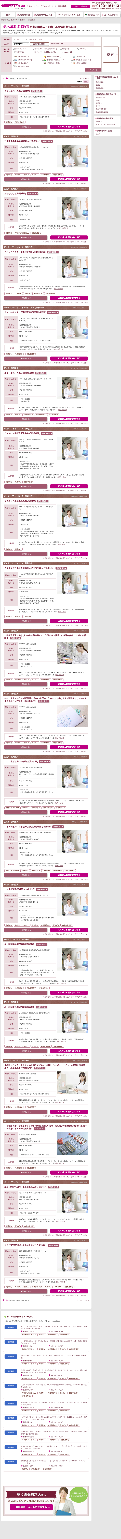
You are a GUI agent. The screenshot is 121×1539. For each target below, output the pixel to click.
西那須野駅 (99, 82)
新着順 (79, 82)
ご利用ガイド (93, 15)
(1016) (20, 63)
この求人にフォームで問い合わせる (69, 127)
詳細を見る (26, 127)
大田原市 (99, 103)
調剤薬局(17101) (19, 49)
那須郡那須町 (100, 97)
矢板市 (98, 100)
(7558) (53, 60)
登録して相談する (81, 6)
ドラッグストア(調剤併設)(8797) (45, 49)
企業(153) (81, 49)
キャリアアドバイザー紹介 (69, 15)
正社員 (16, 39)
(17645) (22, 60)
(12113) (79, 56)
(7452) (51, 63)
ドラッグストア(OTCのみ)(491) (44, 52)
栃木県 (98, 134)
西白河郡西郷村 (101, 109)
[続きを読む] (63, 228)
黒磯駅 (98, 85)
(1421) (21, 66)
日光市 (98, 106)
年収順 (86, 82)
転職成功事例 (24, 15)
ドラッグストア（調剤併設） (106, 124)
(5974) (81, 60)
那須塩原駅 (99, 88)
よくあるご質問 (110, 15)
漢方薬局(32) (18, 52)
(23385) (79, 63)
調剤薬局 (99, 121)
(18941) (51, 56)
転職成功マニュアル (43, 15)
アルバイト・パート (34, 39)
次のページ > (84, 78)
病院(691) (64, 49)
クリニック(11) (66, 52)
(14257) (21, 56)
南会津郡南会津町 (102, 112)
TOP (8, 15)
